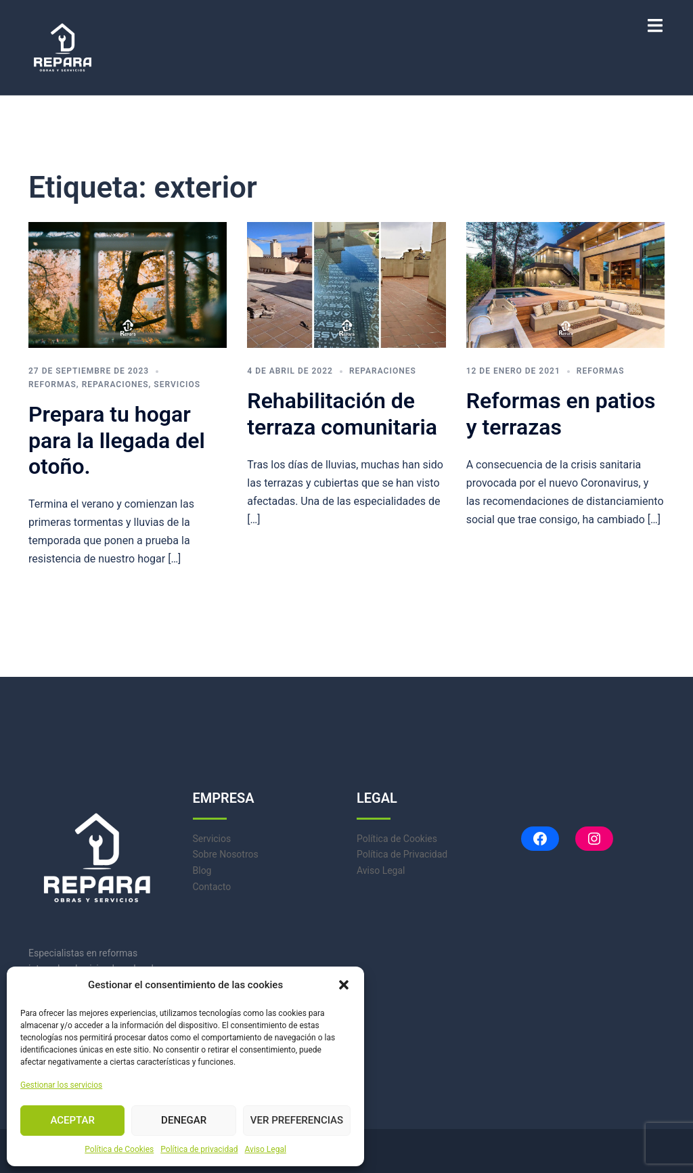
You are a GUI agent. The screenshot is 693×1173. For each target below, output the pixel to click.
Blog (202, 870)
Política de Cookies (119, 1149)
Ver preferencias (296, 1120)
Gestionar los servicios (61, 1085)
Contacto (212, 886)
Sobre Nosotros (226, 854)
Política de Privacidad (402, 854)
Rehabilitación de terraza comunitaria (342, 413)
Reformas (52, 384)
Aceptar (72, 1120)
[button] (344, 985)
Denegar (183, 1120)
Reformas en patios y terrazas (561, 413)
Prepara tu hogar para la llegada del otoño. (116, 440)
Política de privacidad (199, 1149)
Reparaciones (115, 384)
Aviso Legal (265, 1149)
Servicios (177, 384)
